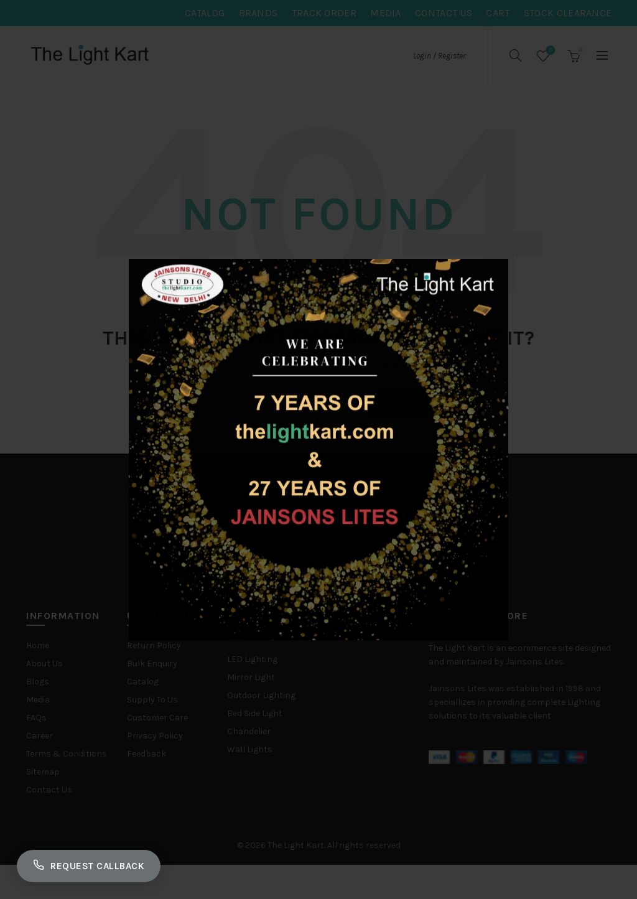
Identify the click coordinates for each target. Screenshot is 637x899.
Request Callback (94, 863)
